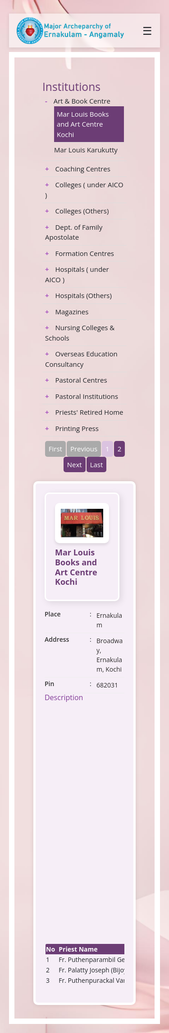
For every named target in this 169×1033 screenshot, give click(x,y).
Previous (83, 448)
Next (74, 464)
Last (96, 464)
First (55, 448)
